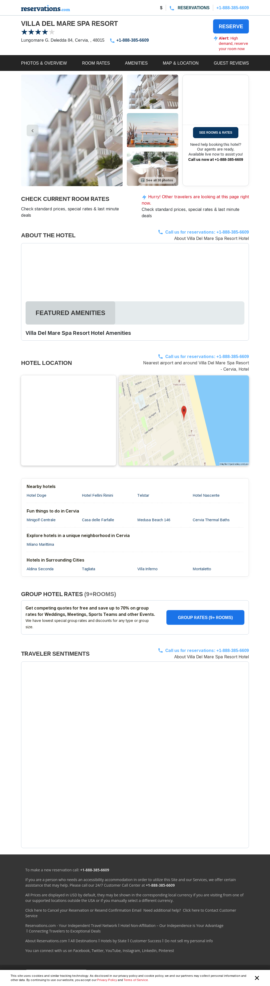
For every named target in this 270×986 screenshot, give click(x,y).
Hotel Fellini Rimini (97, 495)
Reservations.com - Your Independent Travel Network (71, 925)
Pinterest (166, 950)
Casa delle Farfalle (98, 520)
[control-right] (111, 130)
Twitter (97, 950)
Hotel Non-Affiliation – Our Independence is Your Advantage (171, 925)
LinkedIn (149, 950)
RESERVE (231, 26)
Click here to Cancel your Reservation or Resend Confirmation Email (83, 910)
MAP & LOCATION (181, 63)
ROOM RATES (96, 63)
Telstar (143, 495)
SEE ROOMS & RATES (215, 132)
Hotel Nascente (206, 495)
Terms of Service (136, 980)
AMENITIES (136, 63)
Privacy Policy (107, 980)
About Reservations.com (46, 940)
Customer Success (145, 940)
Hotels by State (114, 940)
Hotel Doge (36, 495)
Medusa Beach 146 (153, 520)
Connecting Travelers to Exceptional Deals (65, 931)
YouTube (113, 950)
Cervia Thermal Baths (211, 520)
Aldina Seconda (40, 569)
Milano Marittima (40, 544)
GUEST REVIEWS (231, 63)
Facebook (81, 950)
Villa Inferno (147, 569)
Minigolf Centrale (41, 520)
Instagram (131, 950)
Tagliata (88, 569)
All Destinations (84, 940)
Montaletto (202, 569)
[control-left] (32, 130)
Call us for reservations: (207, 232)
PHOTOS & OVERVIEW (44, 63)
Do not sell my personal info (189, 940)
